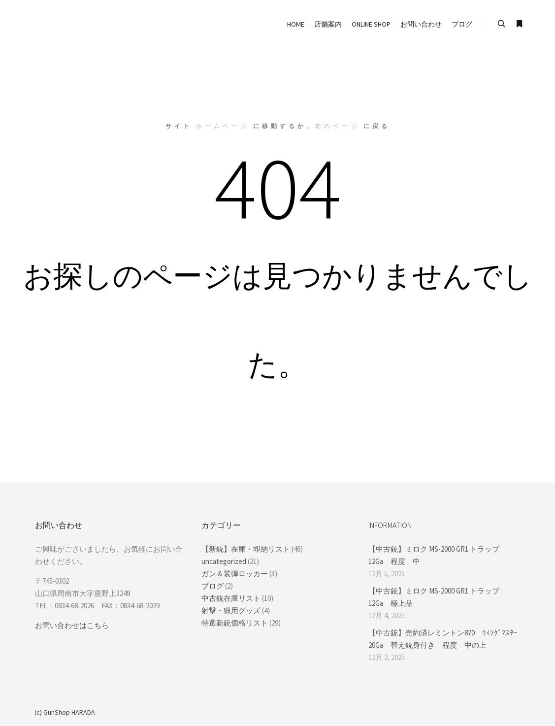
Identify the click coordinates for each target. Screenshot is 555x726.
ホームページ (222, 126)
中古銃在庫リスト (231, 598)
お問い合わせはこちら (72, 625)
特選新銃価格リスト (234, 622)
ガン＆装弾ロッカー (234, 573)
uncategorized (223, 561)
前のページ (337, 126)
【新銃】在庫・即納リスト (245, 549)
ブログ (212, 586)
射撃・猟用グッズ (231, 610)
